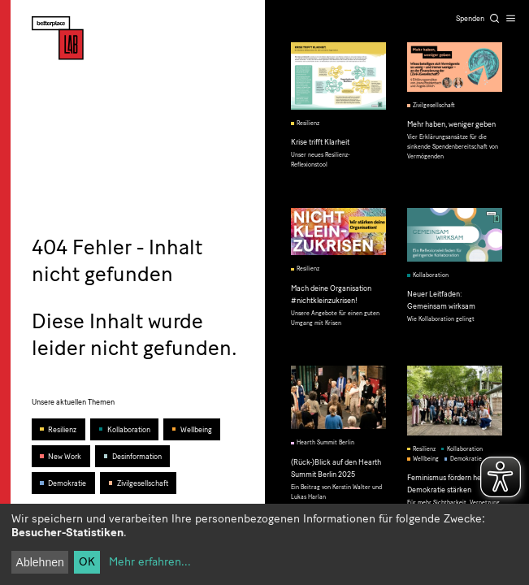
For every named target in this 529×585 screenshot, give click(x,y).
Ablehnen (40, 562)
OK (87, 562)
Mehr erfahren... (150, 562)
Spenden (470, 18)
